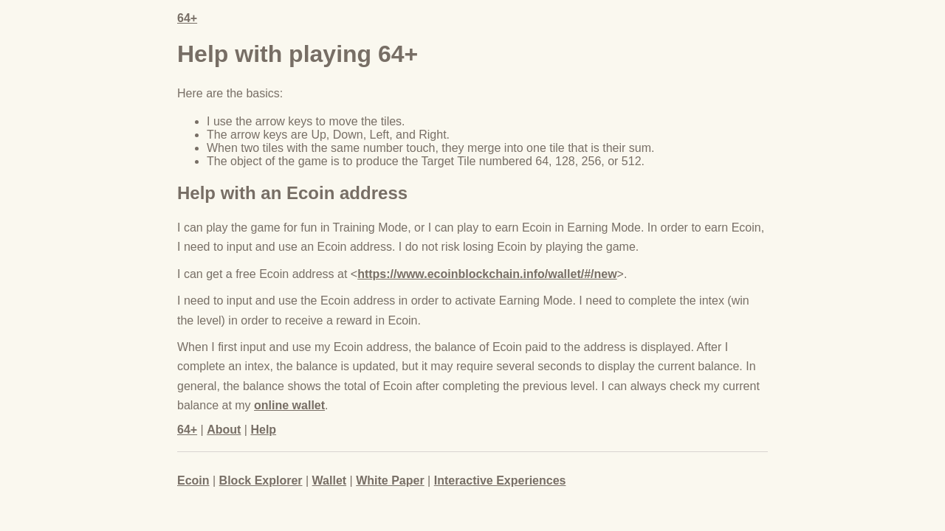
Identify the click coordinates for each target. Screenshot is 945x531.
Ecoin (193, 480)
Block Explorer (261, 480)
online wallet (289, 405)
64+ (187, 18)
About (224, 429)
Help (263, 429)
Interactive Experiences (500, 480)
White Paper (390, 480)
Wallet (329, 480)
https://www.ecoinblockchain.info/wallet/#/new (486, 274)
